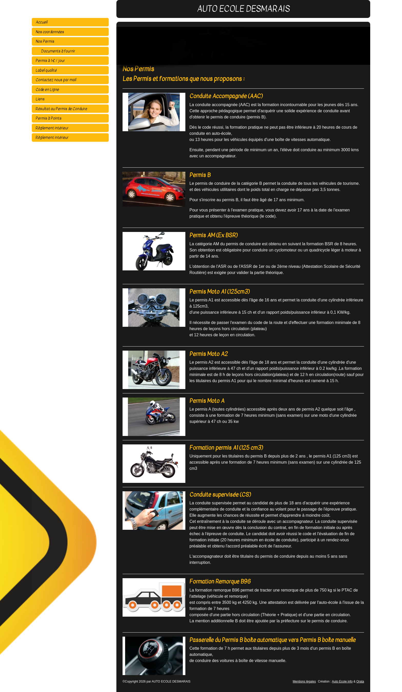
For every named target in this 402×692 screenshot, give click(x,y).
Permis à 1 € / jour (50, 60)
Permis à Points (49, 118)
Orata (360, 681)
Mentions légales (304, 681)
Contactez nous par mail (56, 80)
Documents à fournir (58, 51)
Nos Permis (45, 41)
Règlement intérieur (52, 128)
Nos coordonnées (50, 32)
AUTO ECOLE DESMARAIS (74, 9)
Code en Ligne (47, 89)
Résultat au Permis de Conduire (61, 108)
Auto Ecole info (342, 681)
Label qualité (46, 70)
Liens (40, 99)
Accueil (41, 22)
